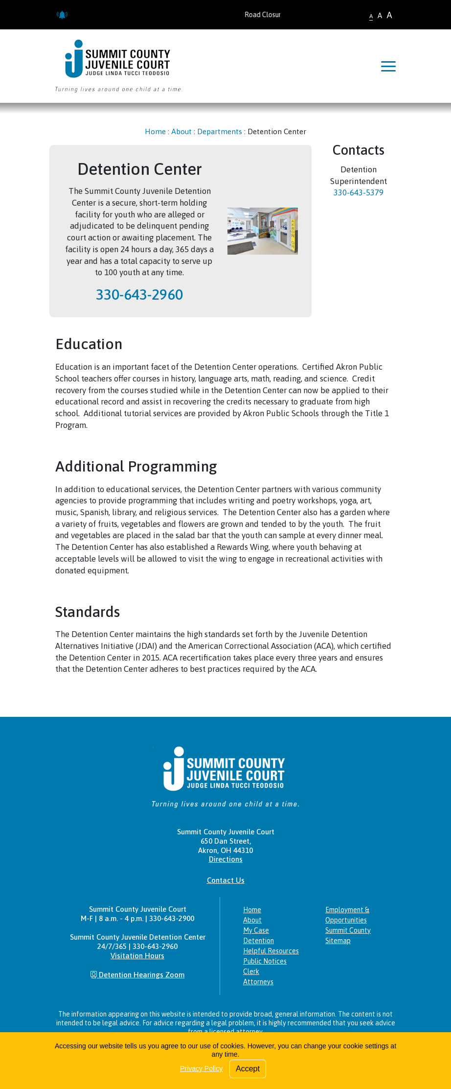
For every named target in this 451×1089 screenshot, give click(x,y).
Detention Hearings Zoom (137, 975)
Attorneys (258, 982)
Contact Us (226, 880)
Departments (219, 131)
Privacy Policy (201, 1068)
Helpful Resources (271, 951)
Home (155, 131)
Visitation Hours (137, 955)
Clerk (251, 971)
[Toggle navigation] (388, 66)
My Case (256, 930)
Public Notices (265, 961)
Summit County (348, 930)
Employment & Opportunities (347, 915)
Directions (226, 859)
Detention (258, 941)
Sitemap (338, 941)
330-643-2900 (171, 918)
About (181, 131)
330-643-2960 (139, 294)
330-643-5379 (358, 192)
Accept (248, 1069)
